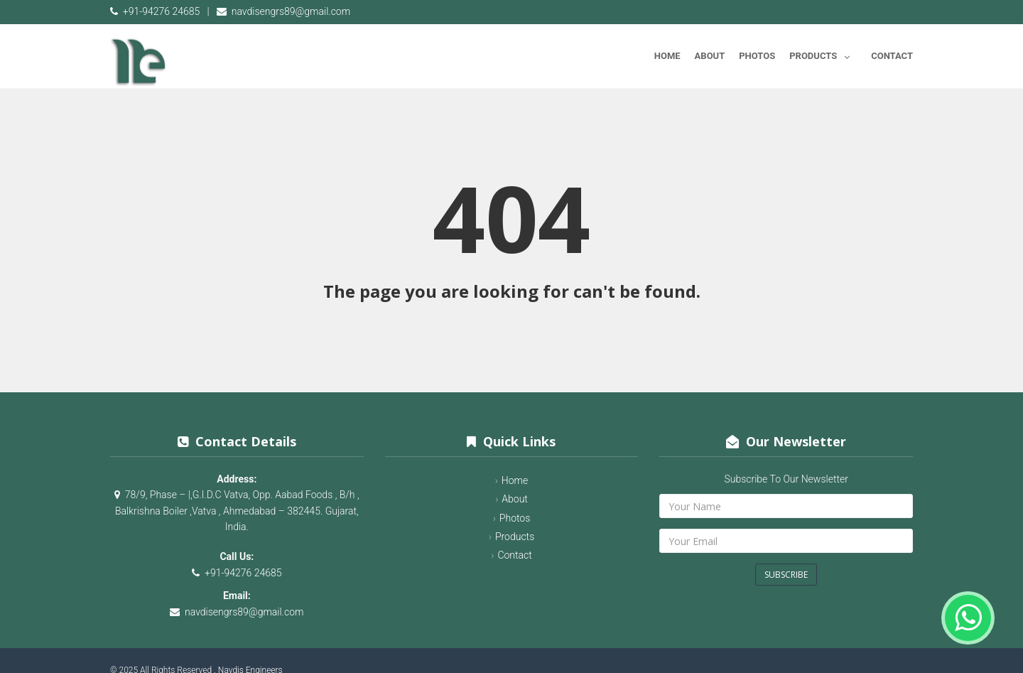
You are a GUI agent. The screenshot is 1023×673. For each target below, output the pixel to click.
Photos (757, 55)
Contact (892, 55)
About (710, 55)
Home (667, 55)
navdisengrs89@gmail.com (291, 11)
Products (823, 53)
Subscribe (786, 575)
